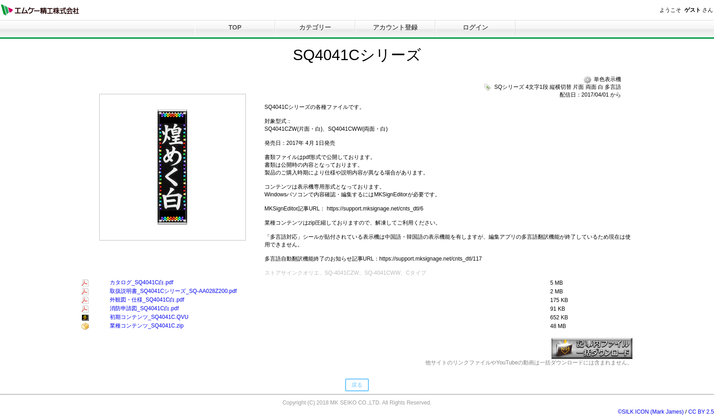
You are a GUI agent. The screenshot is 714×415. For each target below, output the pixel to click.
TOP (235, 27)
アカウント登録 (395, 27)
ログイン (475, 27)
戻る (357, 385)
